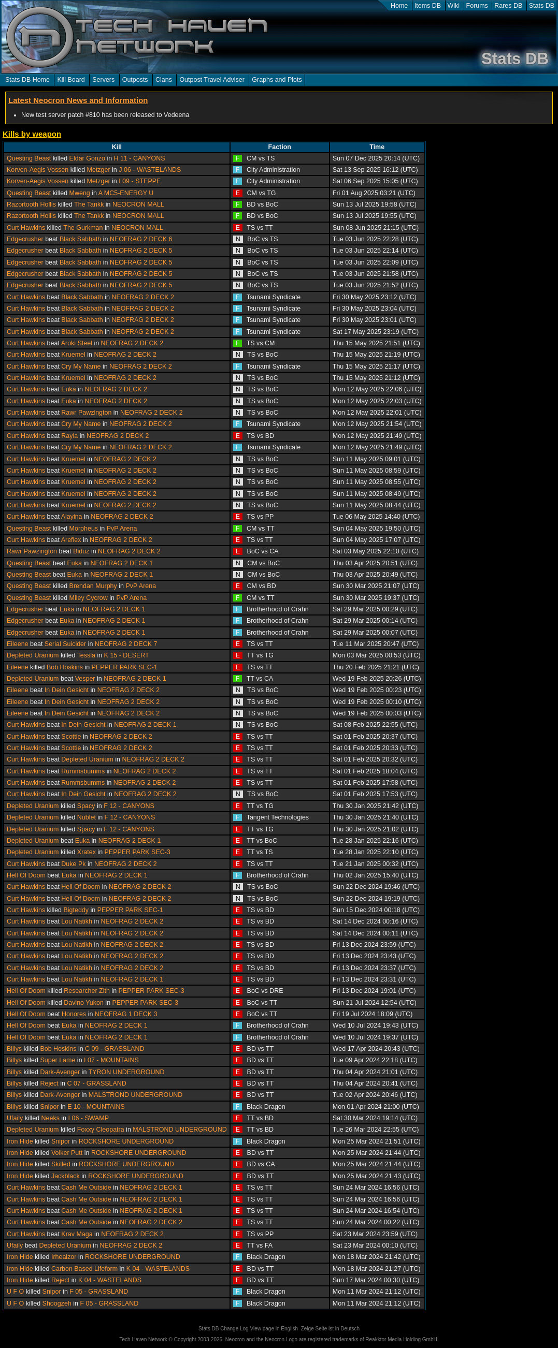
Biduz (81, 551)
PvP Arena (122, 528)
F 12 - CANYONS (129, 806)
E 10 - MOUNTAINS (96, 1106)
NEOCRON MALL (138, 204)
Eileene (17, 644)
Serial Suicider (65, 644)
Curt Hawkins (26, 227)
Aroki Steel (76, 343)
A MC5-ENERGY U (125, 193)
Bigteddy (76, 910)
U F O (15, 1291)
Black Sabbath (80, 239)
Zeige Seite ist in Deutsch (330, 1328)
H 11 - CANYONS (139, 158)
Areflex (71, 540)
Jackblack (65, 1176)
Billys (14, 1048)
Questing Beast (29, 158)
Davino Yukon (84, 1002)
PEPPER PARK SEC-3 (137, 852)
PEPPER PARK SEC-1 (125, 667)
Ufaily (15, 1118)
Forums (477, 5)
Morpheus (83, 528)
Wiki (454, 5)
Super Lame (57, 1060)
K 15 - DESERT (126, 655)
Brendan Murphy (93, 586)
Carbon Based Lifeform (84, 1268)
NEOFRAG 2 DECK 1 (122, 563)
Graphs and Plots (277, 79)
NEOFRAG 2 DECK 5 (141, 250)
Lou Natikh (76, 921)
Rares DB (508, 5)
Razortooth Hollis (31, 204)
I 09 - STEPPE (140, 181)
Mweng (79, 193)
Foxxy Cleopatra (100, 1129)
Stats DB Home (27, 79)
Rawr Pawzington (86, 412)
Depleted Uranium (33, 655)
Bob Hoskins (65, 667)
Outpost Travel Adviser (211, 79)
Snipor (49, 1106)
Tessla (86, 655)
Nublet (86, 817)
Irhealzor (64, 1257)
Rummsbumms (83, 771)
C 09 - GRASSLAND (114, 1048)
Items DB (427, 5)
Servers (103, 79)
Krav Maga (76, 1234)
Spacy (86, 806)
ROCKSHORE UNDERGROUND (126, 1141)
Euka (68, 389)
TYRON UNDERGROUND (127, 1072)
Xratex (86, 852)
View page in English (274, 1328)
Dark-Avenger (60, 1072)
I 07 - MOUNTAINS (111, 1060)
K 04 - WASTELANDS (158, 1268)
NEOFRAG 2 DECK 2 (142, 297)
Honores (74, 1014)
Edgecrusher (25, 239)
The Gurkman (83, 227)
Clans (163, 79)
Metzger (98, 169)
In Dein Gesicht (67, 690)
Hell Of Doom (26, 875)
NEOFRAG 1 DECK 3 (126, 1014)
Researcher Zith (87, 990)
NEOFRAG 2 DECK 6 (141, 239)
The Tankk (89, 204)
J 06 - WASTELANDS (150, 169)
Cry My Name (81, 366)
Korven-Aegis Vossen (37, 169)
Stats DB (541, 5)
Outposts (135, 79)
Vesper (85, 678)
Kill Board (70, 79)
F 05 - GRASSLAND (98, 1291)
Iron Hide (20, 1141)
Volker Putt (66, 1152)
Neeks (50, 1118)
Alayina (71, 516)
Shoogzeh (56, 1303)
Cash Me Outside (86, 1187)
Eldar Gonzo (87, 158)
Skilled (60, 1164)
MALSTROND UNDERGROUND (136, 1094)
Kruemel (73, 354)
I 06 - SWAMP (88, 1118)
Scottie (71, 736)
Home (399, 5)
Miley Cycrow (88, 598)
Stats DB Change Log (223, 1328)
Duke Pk (73, 864)
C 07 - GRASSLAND (96, 1083)
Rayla (69, 435)
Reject (49, 1083)
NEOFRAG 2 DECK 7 (126, 644)
